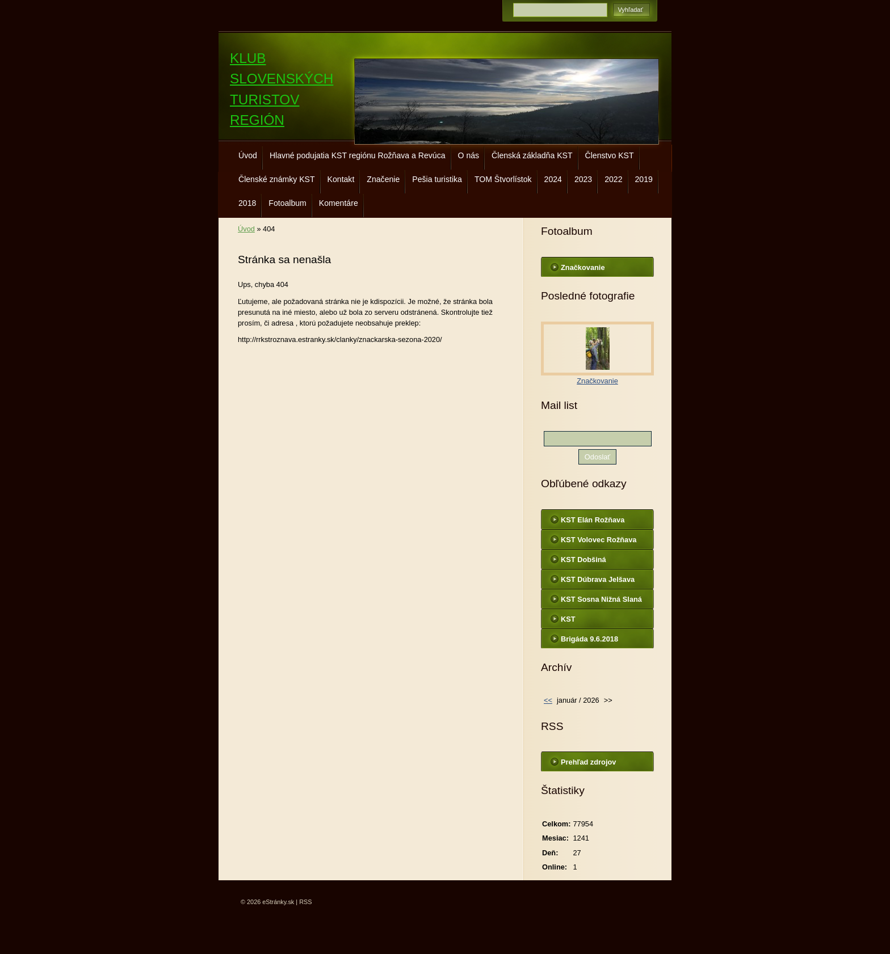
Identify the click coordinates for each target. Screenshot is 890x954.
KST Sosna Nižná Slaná (601, 599)
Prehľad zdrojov (588, 762)
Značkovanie (583, 267)
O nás (469, 155)
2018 (247, 203)
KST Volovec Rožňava (598, 539)
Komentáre (338, 203)
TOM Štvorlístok (503, 179)
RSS (305, 901)
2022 (613, 179)
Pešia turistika (437, 179)
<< (548, 700)
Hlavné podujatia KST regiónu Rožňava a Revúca (358, 155)
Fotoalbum (287, 203)
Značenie (383, 179)
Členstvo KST (609, 155)
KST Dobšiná (583, 559)
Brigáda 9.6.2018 (589, 639)
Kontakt (341, 179)
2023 (583, 179)
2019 (644, 179)
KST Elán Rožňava (592, 520)
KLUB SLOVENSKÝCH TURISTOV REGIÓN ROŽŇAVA (281, 99)
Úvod (247, 155)
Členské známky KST (276, 179)
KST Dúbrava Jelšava (598, 579)
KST (568, 619)
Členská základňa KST (532, 155)
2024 (553, 179)
